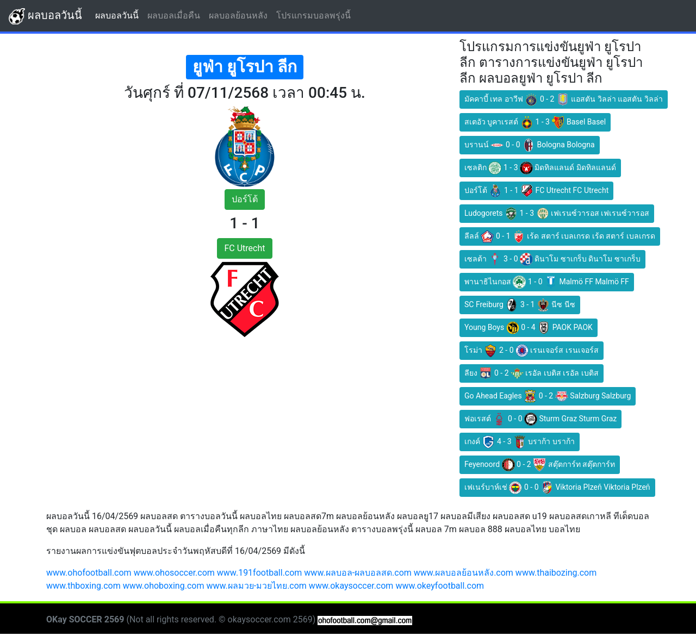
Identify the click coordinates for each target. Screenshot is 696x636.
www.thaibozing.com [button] (555, 573)
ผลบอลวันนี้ (45, 16)
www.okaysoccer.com (351, 586)
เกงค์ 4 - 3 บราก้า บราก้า (519, 441)
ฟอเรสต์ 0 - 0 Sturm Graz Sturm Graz (540, 419)
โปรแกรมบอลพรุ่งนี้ (315, 15)
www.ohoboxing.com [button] (163, 586)
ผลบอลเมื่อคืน (175, 15)
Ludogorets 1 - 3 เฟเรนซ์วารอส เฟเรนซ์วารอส (556, 213)
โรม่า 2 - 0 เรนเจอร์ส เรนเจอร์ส (531, 350)
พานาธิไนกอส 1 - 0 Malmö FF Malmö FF (546, 282)
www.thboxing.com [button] (83, 586)
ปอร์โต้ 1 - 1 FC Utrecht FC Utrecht (536, 190)
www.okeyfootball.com (439, 586)
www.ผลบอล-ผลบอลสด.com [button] (358, 573)
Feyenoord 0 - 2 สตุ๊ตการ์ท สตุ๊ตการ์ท (539, 464)
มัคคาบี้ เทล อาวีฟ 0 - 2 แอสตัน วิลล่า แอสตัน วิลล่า (563, 99)
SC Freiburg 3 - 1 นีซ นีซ (519, 304)
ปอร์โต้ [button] (245, 199)
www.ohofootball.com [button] (89, 573)
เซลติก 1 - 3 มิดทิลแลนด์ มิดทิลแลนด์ (540, 167)
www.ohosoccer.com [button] (174, 573)
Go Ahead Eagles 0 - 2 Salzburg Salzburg (547, 396)
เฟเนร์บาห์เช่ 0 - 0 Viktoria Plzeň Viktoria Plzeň (557, 487)
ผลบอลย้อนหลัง (240, 15)
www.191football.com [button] (259, 573)
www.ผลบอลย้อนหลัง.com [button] (463, 573)
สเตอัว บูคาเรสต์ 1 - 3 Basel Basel (535, 122)
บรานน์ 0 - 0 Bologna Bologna (529, 145)
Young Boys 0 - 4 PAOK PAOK (528, 327)
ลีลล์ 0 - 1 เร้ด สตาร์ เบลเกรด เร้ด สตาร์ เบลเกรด (559, 236)
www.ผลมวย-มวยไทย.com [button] (256, 586)
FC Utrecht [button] (244, 248)
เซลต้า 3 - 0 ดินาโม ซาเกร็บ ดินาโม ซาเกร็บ (552, 259)
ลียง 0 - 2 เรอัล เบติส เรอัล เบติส (531, 373)
